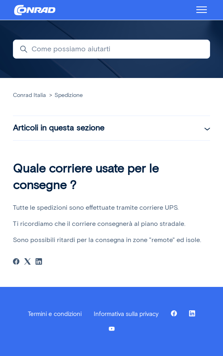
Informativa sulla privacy (126, 314)
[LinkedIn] (39, 262)
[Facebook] (16, 262)
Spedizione (69, 95)
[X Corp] (27, 262)
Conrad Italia (29, 95)
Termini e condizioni (55, 314)
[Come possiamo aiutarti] (111, 49)
